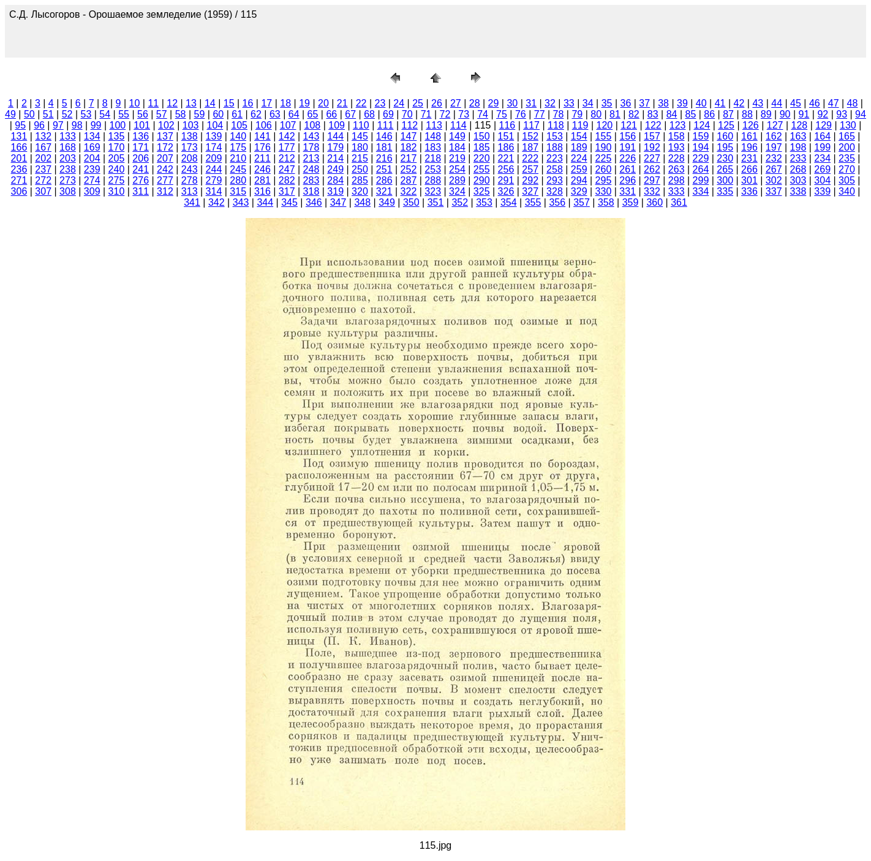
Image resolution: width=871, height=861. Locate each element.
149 (457, 136)
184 (457, 147)
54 (104, 114)
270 (847, 169)
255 (481, 169)
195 (725, 147)
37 (644, 103)
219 (457, 158)
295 (603, 180)
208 (189, 158)
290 (481, 180)
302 (774, 180)
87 (728, 114)
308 (67, 191)
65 (313, 114)
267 (774, 169)
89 (766, 114)
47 (833, 103)
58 (180, 114)
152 (530, 136)
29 (493, 103)
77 (539, 114)
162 (774, 136)
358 (606, 202)
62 (256, 114)
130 (848, 125)
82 (633, 114)
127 (775, 125)
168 (67, 147)
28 (474, 103)
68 (369, 114)
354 (508, 202)
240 (116, 169)
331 (627, 191)
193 (676, 147)
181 (384, 147)
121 (628, 125)
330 (603, 191)
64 (294, 114)
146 (384, 136)
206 (140, 158)
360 (654, 202)
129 (823, 125)
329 (579, 191)
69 (388, 114)
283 (311, 180)
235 (847, 158)
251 (384, 169)
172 (165, 147)
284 (335, 180)
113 (434, 125)
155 (603, 136)
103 (191, 125)
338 (798, 191)
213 (311, 158)
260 (603, 169)
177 (287, 147)
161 (749, 136)
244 (214, 169)
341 (192, 202)
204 (92, 158)
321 (384, 191)
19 (304, 103)
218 (432, 158)
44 (776, 103)
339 (822, 191)
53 (85, 114)
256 (506, 169)
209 (214, 158)
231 (749, 158)
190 (603, 147)
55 (123, 114)
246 (262, 169)
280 (238, 180)
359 (630, 202)
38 (663, 103)
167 (43, 147)
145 (360, 136)
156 (627, 136)
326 (506, 191)
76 (520, 114)
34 (588, 103)
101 (142, 125)
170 (116, 147)
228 (676, 158)
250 (360, 169)
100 (118, 125)
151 (506, 136)
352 (459, 202)
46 (814, 103)
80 (595, 114)
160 (725, 136)
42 (739, 103)
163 (798, 136)
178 (311, 147)
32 (550, 103)
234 (822, 158)
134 (92, 136)
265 (725, 169)
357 (581, 202)
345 (289, 202)
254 (457, 169)
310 (116, 191)
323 (432, 191)
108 (312, 125)
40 (701, 103)
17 (266, 103)
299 (701, 180)
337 (774, 191)
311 (140, 191)
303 (798, 180)
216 (384, 158)
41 (720, 103)
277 (165, 180)
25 (417, 103)
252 (409, 169)
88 (747, 114)
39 (682, 103)
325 (481, 191)
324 (457, 191)
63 (275, 114)
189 (579, 147)
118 (556, 125)
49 (10, 114)
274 (92, 180)
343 (241, 202)
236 (19, 169)
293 (554, 180)
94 (860, 114)
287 (409, 180)
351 (436, 202)
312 (165, 191)
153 (554, 136)
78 (558, 114)
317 (287, 191)
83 (652, 114)
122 (653, 125)
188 (554, 147)
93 (841, 114)
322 (409, 191)
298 (676, 180)
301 (749, 180)
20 (323, 103)
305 (847, 180)
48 (852, 103)
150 (481, 136)
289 (457, 180)
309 (92, 191)
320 (360, 191)
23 (380, 103)
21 (342, 103)
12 (172, 103)
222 (530, 158)
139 (214, 136)
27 (455, 103)
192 (652, 147)
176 (262, 147)
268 (798, 169)
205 (116, 158)
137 (165, 136)
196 (749, 147)
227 (652, 158)
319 (335, 191)
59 (199, 114)
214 (335, 158)
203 (67, 158)
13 (191, 103)
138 (189, 136)
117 (531, 125)
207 (165, 158)
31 (531, 103)
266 (749, 169)
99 (96, 125)
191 (627, 147)
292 (530, 180)
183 (432, 147)
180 (360, 147)
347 (338, 202)
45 (795, 103)
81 (614, 114)
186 (506, 147)
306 (19, 191)
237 (43, 169)
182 (409, 147)
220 (481, 158)
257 (530, 169)
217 (409, 158)
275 (116, 180)
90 (785, 114)
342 (216, 202)
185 (481, 147)
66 (331, 114)
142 (287, 136)
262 (652, 169)
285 (360, 180)
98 (77, 125)
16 (248, 103)
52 (67, 114)
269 (822, 169)
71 (426, 114)
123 (677, 125)
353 (484, 202)
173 (189, 147)
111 (385, 125)
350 (411, 202)
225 (603, 158)
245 (238, 169)
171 (140, 147)
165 (847, 136)
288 (432, 180)
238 (67, 169)
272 (43, 180)
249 (335, 169)
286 (384, 180)
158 (676, 136)
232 (774, 158)
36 (625, 103)
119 (580, 125)
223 (554, 158)
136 (140, 136)
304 (822, 180)
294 (579, 180)
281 (262, 180)
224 (579, 158)
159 (701, 136)
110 (361, 125)
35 (607, 103)
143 (311, 136)
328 (554, 191)
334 (701, 191)
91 (804, 114)
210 (238, 158)
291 (506, 180)
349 (387, 202)
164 (822, 136)
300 (725, 180)
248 (311, 169)
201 (19, 158)
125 (726, 125)
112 (410, 125)
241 (140, 169)
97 (58, 125)
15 (229, 103)
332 (652, 191)
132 (43, 136)
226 (627, 158)
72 (445, 114)
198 (798, 147)
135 (116, 136)
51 (48, 114)
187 (530, 147)
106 (263, 125)
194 (701, 147)
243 (189, 169)
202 (43, 158)
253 (432, 169)
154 (579, 136)
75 (501, 114)
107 (288, 125)
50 (29, 114)
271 (19, 180)
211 (262, 158)
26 (436, 103)
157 (652, 136)
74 (482, 114)
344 (265, 202)
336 (749, 191)
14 (210, 103)
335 (725, 191)
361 (679, 202)
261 (627, 169)
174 (214, 147)
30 (512, 103)
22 (361, 103)
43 (757, 103)
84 (671, 114)
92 (822, 114)
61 (237, 114)
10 (134, 103)
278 (189, 180)
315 (238, 191)
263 (676, 169)
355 (533, 202)
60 (218, 114)
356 (557, 202)
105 (239, 125)
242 (165, 169)
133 (67, 136)
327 (530, 191)
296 (627, 180)
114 (458, 125)
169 (92, 147)
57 (161, 114)
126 (750, 125)
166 (19, 147)
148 (432, 136)
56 (142, 114)
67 (350, 114)
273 (67, 180)
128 (799, 125)
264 (701, 169)
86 (709, 114)
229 (701, 158)
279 (214, 180)
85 (690, 114)
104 (215, 125)
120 (605, 125)
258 (554, 169)
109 (336, 125)
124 (702, 125)
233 (798, 158)
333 (676, 191)
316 (262, 191)
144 (335, 136)
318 (311, 191)
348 (362, 202)
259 (579, 169)
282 (287, 180)
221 (506, 158)
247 (287, 169)
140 (238, 136)
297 (652, 180)
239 (92, 169)
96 (39, 125)
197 (774, 147)
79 (577, 114)
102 (166, 125)
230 (725, 158)
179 (335, 147)
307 (43, 191)
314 (214, 191)
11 (153, 103)
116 (507, 125)
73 (463, 114)
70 (407, 114)
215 (360, 158)
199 (822, 147)
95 (20, 125)
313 (189, 191)
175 (238, 147)
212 (287, 158)
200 (847, 147)
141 (262, 136)
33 (569, 103)
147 (409, 136)
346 (314, 202)
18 (285, 103)
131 (19, 136)
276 (140, 180)
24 (398, 103)
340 (847, 191)
